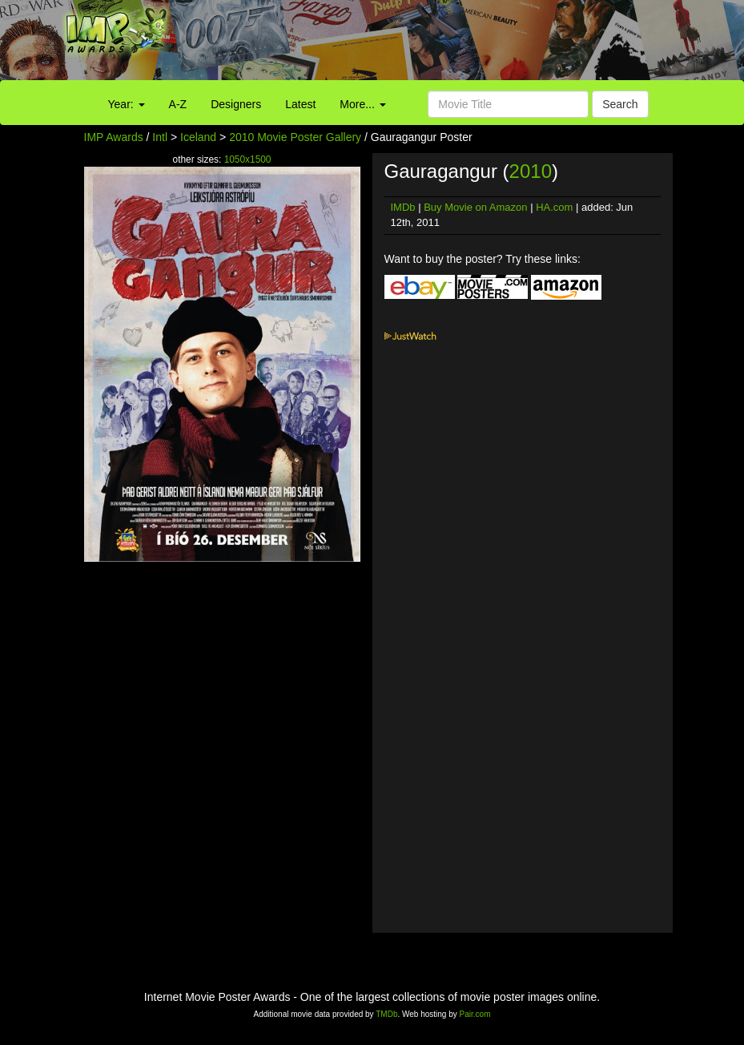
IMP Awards (113, 137)
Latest (300, 104)
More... (362, 104)
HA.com (554, 207)
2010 (530, 171)
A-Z (178, 104)
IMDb (403, 207)
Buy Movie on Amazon (475, 207)
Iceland (198, 137)
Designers (236, 104)
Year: (126, 104)
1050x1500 (247, 159)
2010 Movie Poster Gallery (295, 137)
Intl (159, 137)
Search (619, 104)
